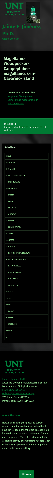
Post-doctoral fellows (19, 253)
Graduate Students (17, 259)
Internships (13, 279)
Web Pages (12, 324)
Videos (9, 298)
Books (11, 201)
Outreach (12, 214)
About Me (10, 162)
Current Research (16, 175)
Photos (9, 292)
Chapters (12, 208)
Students (10, 246)
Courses (10, 240)
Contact (10, 330)
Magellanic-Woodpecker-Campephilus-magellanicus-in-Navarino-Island (23, 100)
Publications (12, 188)
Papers (11, 195)
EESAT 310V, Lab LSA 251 (14, 390)
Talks (10, 234)
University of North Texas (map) (18, 393)
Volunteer (13, 285)
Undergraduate (15, 272)
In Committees (14, 266)
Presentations (14, 227)
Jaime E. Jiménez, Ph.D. (13, 379)
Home (8, 156)
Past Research (14, 182)
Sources (10, 305)
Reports (12, 221)
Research (10, 169)
